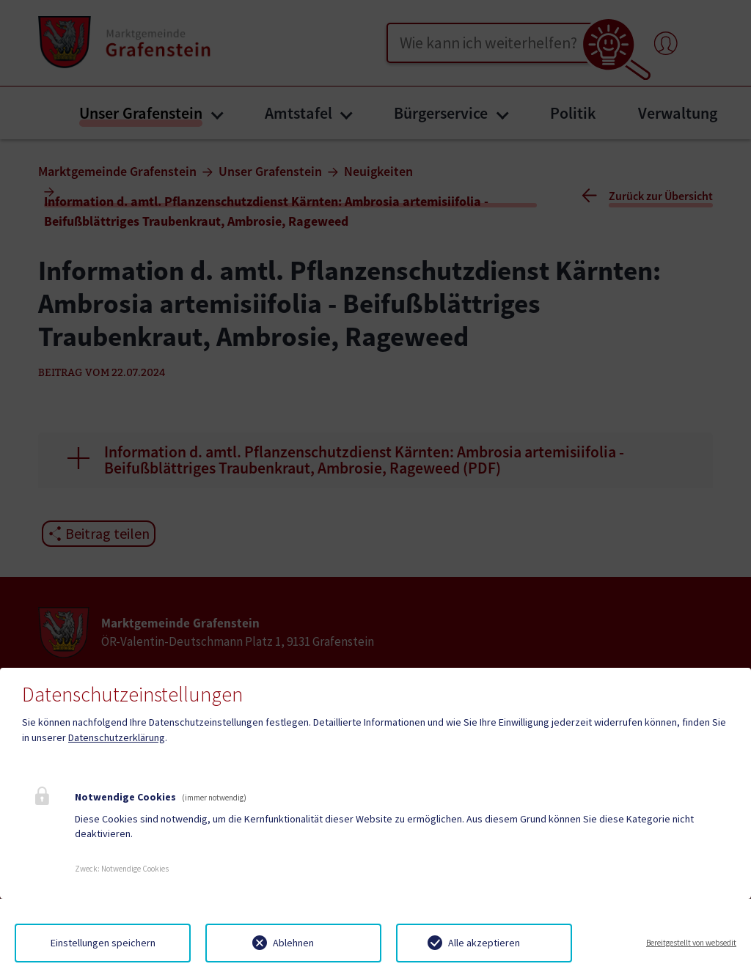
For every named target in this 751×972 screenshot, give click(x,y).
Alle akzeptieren (484, 942)
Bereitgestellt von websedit (691, 943)
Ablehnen (293, 942)
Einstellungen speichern (103, 942)
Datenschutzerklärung (116, 737)
